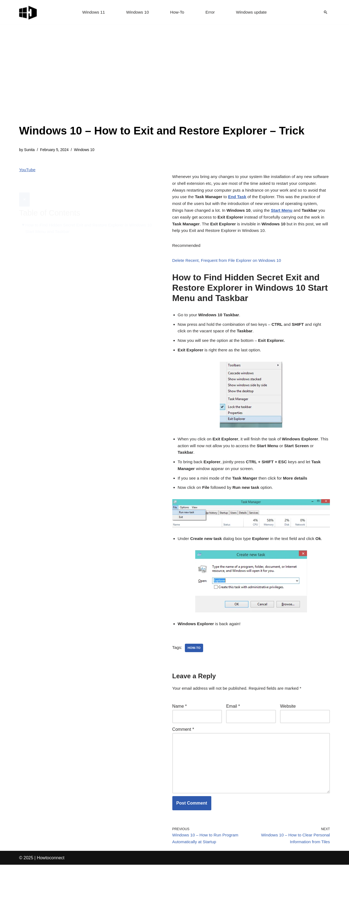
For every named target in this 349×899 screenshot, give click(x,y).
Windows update (253, 12)
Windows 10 (137, 12)
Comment (183, 756)
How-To (177, 12)
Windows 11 (92, 12)
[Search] (325, 12)
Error (211, 12)
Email (233, 732)
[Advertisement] (162, 82)
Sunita (29, 150)
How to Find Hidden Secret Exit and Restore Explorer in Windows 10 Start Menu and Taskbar (89, 216)
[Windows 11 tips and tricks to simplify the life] (28, 12)
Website (288, 732)
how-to (195, 673)
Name (179, 732)
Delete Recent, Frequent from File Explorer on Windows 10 (229, 276)
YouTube (27, 170)
